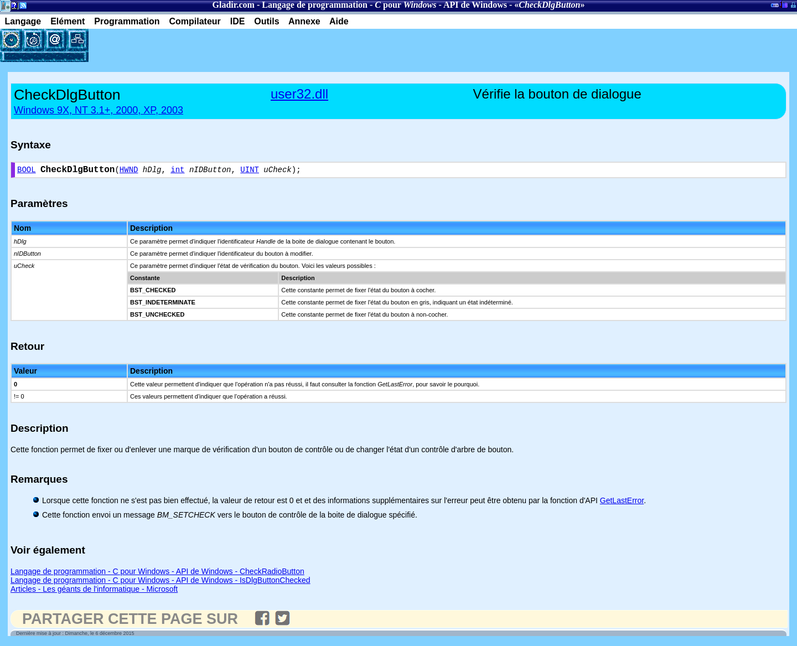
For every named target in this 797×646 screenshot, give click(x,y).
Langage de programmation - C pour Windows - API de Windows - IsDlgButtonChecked (160, 582)
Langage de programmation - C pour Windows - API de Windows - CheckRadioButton (157, 573)
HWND (129, 171)
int (177, 171)
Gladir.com (234, 4)
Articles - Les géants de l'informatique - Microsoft (94, 591)
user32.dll (299, 93)
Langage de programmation (315, 4)
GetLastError (622, 502)
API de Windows (475, 4)
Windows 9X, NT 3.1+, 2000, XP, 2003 (98, 110)
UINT (249, 171)
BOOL (26, 171)
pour (405, 4)
